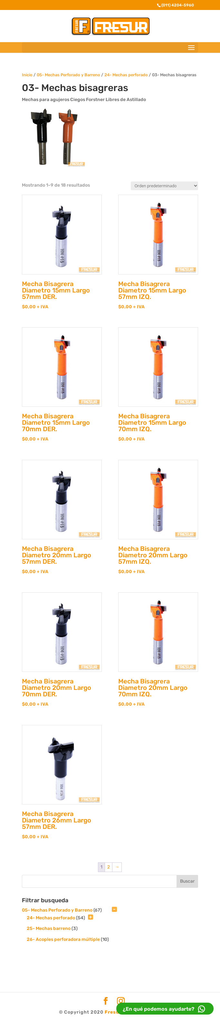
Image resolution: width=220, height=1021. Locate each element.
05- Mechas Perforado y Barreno (68, 74)
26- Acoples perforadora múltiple (63, 939)
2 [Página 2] (108, 867)
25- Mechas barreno (49, 928)
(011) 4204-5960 (177, 5)
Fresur (113, 1012)
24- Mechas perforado (126, 74)
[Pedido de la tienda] (164, 185)
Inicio (27, 74)
